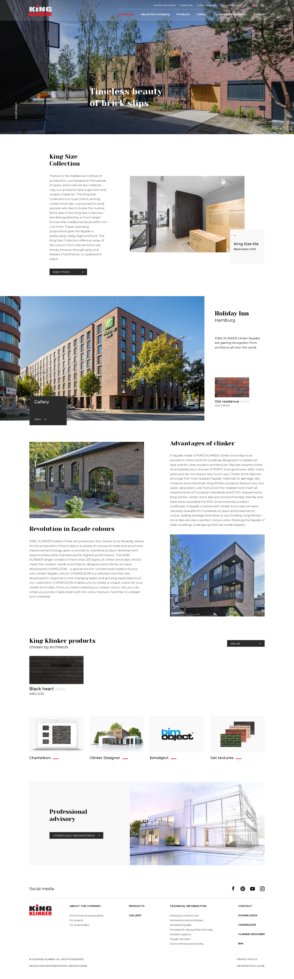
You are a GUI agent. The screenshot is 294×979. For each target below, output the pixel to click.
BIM (222, 5)
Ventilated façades (181, 925)
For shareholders (79, 925)
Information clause (251, 965)
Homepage (126, 14)
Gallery (202, 14)
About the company (155, 14)
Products (183, 14)
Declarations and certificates (186, 920)
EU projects (76, 920)
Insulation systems (181, 934)
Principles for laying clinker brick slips (191, 929)
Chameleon (186, 5)
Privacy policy (247, 959)
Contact (259, 14)
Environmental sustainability (86, 915)
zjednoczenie (77, 965)
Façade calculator (165, 5)
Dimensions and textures (184, 915)
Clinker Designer (206, 5)
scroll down (16, 111)
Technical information (230, 14)
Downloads (234, 5)
